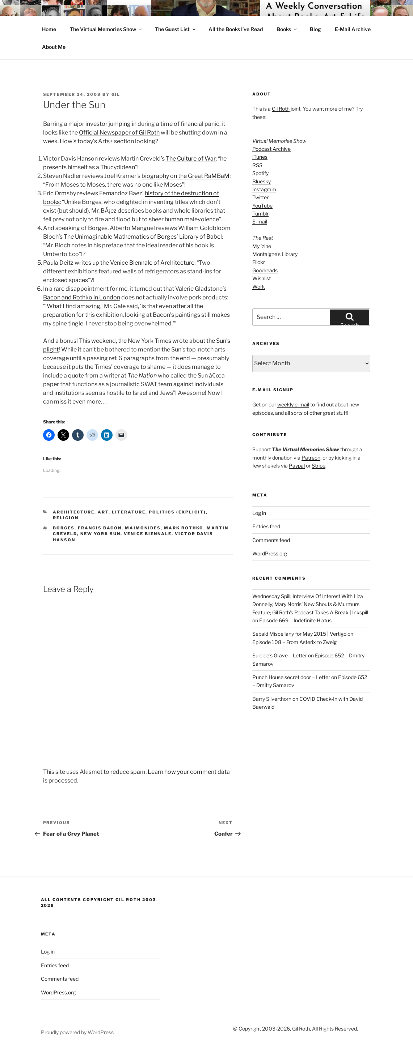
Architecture (73, 512)
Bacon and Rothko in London (81, 297)
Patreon (311, 458)
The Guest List (176, 29)
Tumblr (260, 213)
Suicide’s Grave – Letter (279, 655)
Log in (259, 513)
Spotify (260, 173)
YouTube (262, 205)
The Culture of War (191, 158)
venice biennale (148, 533)
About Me (54, 47)
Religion (66, 517)
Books (287, 29)
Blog (315, 29)
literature (129, 512)
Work (258, 286)
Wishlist (261, 278)
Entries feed (266, 526)
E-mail (259, 221)
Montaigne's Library (275, 254)
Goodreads (265, 270)
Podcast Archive (271, 149)
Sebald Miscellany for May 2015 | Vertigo (299, 634)
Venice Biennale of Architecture (152, 262)
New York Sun (100, 533)
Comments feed (271, 540)
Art (103, 512)
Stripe (318, 465)
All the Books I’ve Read (235, 29)
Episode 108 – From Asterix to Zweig (294, 642)
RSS (257, 165)
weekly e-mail (293, 404)
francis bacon (100, 527)
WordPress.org (269, 553)
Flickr (258, 262)
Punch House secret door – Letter (291, 677)
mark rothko (183, 527)
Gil (116, 94)
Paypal (297, 465)
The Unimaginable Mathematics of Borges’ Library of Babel (143, 236)
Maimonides (143, 527)
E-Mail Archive (353, 29)
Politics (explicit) (177, 512)
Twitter (260, 197)
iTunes (259, 157)
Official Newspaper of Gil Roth (119, 132)
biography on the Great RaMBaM (185, 175)
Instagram (264, 189)
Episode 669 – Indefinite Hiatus (295, 620)
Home (49, 29)
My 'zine (261, 246)
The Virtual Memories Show (106, 29)
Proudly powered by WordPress (77, 1032)
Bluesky (261, 181)
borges (64, 527)
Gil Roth (281, 109)
